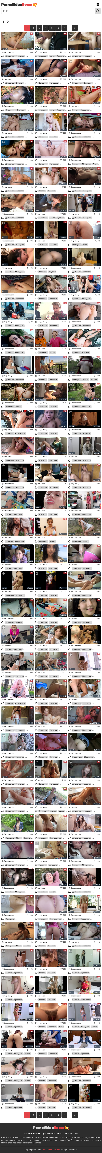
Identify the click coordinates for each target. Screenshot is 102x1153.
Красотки (85, 110)
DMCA (60, 1133)
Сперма (19, 622)
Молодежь (20, 56)
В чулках (19, 83)
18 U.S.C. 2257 (71, 1133)
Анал (95, 164)
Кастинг (75, 110)
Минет (52, 56)
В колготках (20, 433)
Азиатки (27, 946)
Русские (60, 56)
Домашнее (9, 56)
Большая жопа (55, 838)
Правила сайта (48, 1133)
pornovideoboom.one (50, 1149)
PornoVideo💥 (19, 4)
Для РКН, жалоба (32, 1133)
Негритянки (77, 83)
